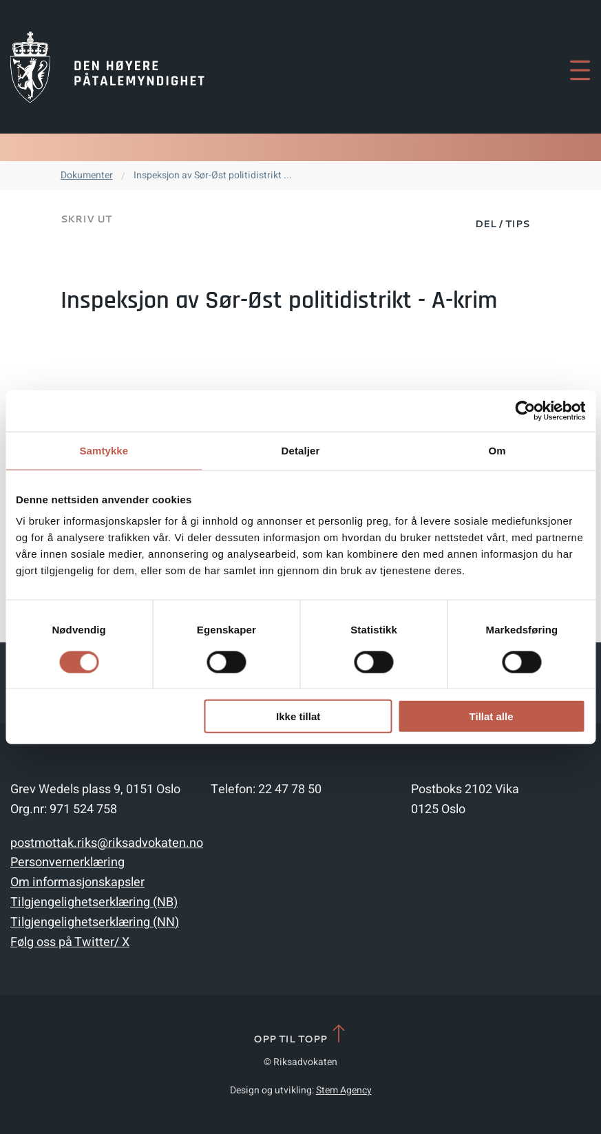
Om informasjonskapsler (77, 882)
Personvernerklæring (67, 862)
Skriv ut (86, 219)
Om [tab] (497, 450)
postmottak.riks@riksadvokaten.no (106, 843)
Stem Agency (344, 1090)
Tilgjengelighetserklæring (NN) (94, 922)
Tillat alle (492, 716)
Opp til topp (300, 1034)
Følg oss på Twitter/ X (69, 942)
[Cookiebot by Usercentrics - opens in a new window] (525, 410)
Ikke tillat (298, 716)
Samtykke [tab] (103, 450)
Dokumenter (87, 175)
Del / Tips (502, 224)
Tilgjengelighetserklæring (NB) (94, 902)
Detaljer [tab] (301, 450)
